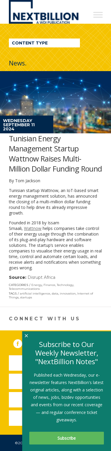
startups (26, 297)
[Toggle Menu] (98, 14)
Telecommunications (24, 289)
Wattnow (32, 228)
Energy (36, 285)
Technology (65, 285)
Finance (49, 285)
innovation (68, 293)
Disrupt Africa (41, 277)
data (55, 293)
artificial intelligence (35, 293)
